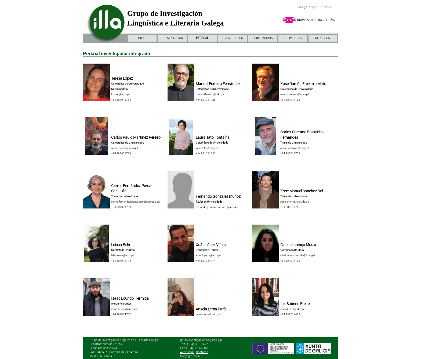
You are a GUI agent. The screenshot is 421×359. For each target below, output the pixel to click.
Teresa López (122, 78)
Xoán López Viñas (211, 245)
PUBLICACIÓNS (262, 38)
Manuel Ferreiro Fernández (218, 84)
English (313, 7)
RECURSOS (322, 38)
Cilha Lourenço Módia (298, 245)
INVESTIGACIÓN (232, 38)
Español (325, 7)
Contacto (202, 352)
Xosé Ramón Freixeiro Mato (303, 84)
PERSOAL (202, 38)
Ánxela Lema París (211, 309)
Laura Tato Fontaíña (213, 137)
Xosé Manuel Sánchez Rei (301, 191)
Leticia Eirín (120, 245)
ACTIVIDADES (293, 38)
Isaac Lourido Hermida (130, 298)
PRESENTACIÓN (172, 38)
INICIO (142, 38)
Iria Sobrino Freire (295, 304)
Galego (302, 7)
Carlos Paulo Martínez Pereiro (136, 137)
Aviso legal (187, 352)
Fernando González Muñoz (218, 196)
